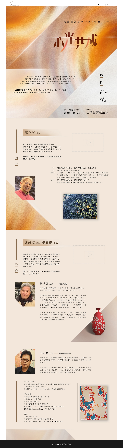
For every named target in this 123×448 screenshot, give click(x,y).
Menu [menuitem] (100, 4)
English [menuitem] (109, 4)
